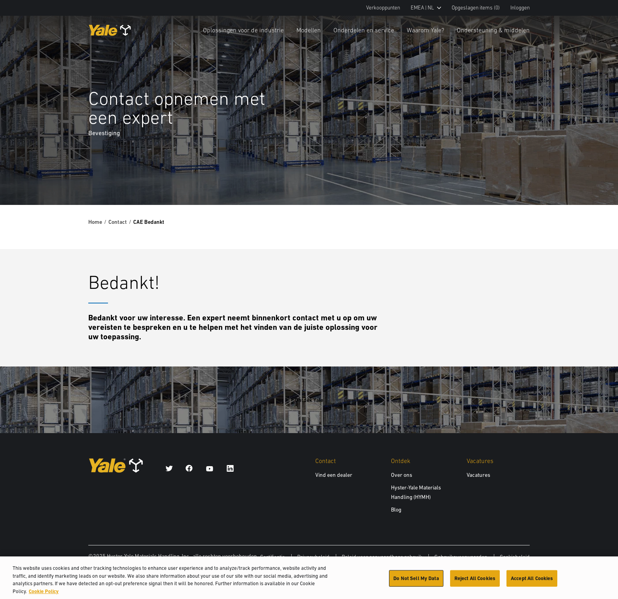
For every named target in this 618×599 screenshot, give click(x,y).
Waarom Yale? (425, 29)
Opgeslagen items (476, 8)
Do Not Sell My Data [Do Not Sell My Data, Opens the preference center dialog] (416, 582)
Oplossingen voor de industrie (243, 29)
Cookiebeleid (515, 557)
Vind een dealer (333, 475)
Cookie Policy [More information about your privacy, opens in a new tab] (44, 595)
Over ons (401, 475)
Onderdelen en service (363, 29)
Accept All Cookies (532, 582)
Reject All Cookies (474, 582)
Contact (117, 222)
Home (95, 222)
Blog (396, 509)
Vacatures (478, 475)
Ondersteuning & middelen (493, 29)
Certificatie (272, 557)
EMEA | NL (426, 8)
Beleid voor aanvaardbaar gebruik (382, 557)
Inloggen (520, 8)
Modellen (308, 29)
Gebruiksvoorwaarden (461, 557)
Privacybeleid (313, 557)
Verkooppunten (383, 8)
